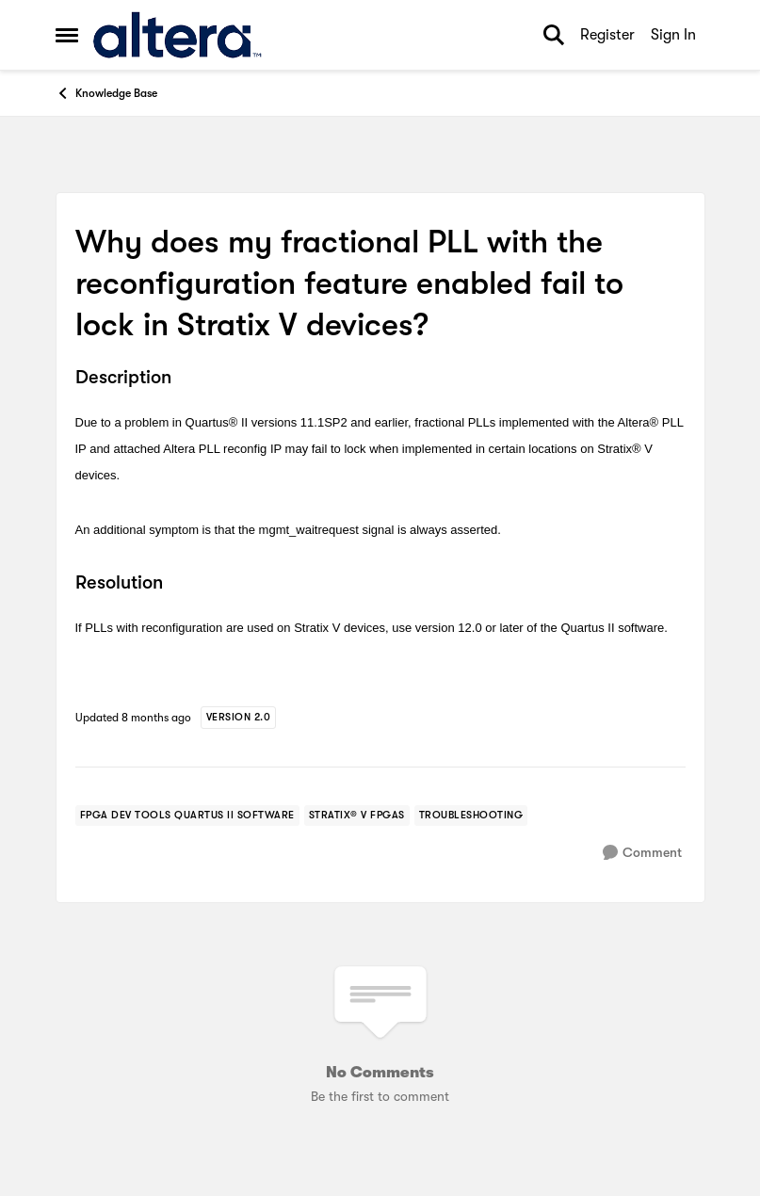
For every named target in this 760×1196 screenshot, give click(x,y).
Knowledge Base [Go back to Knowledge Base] (106, 93)
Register (607, 34)
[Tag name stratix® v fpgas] (357, 815)
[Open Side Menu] (67, 35)
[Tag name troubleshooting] (471, 815)
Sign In (673, 34)
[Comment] (642, 852)
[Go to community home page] (177, 34)
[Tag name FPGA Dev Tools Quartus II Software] (187, 815)
